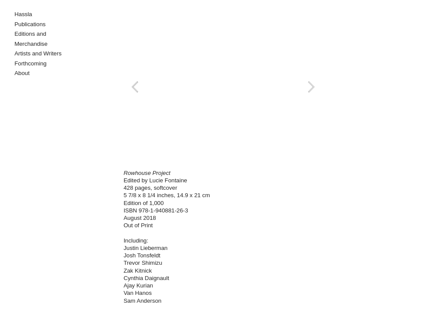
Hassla (23, 14)
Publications (30, 24)
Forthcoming (30, 63)
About (22, 73)
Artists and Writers (37, 53)
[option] (223, 87)
